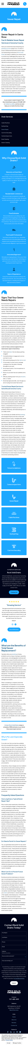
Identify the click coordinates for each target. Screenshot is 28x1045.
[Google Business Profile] (20, 1032)
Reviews (14, 1022)
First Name (4, 932)
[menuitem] (14, 122)
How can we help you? (7, 960)
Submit (14, 983)
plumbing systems (6, 48)
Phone (3, 942)
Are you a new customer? (8, 956)
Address (4, 951)
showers (23, 376)
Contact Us (14, 592)
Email (3, 946)
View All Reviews (14, 629)
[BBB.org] (14, 1032)
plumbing (22, 414)
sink (25, 360)
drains (10, 352)
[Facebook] (8, 1032)
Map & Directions (13, 1010)
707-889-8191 (14, 999)
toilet (20, 360)
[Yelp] (11, 1032)
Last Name (4, 937)
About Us (14, 1019)
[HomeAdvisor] (17, 1032)
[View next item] (15, 624)
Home (14, 1017)
